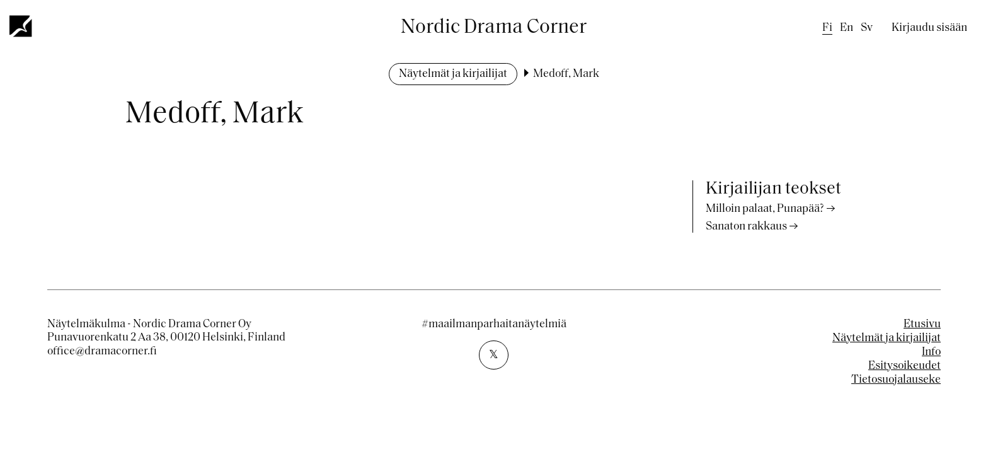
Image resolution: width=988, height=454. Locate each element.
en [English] (846, 28)
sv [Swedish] (867, 28)
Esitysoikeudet (904, 366)
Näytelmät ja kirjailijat (453, 74)
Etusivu (922, 324)
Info (931, 352)
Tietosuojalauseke (896, 380)
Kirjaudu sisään (929, 28)
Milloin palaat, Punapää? (765, 209)
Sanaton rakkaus (746, 227)
